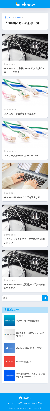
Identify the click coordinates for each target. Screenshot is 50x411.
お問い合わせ (24, 403)
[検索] (45, 298)
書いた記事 (37, 403)
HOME (25, 397)
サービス (12, 403)
